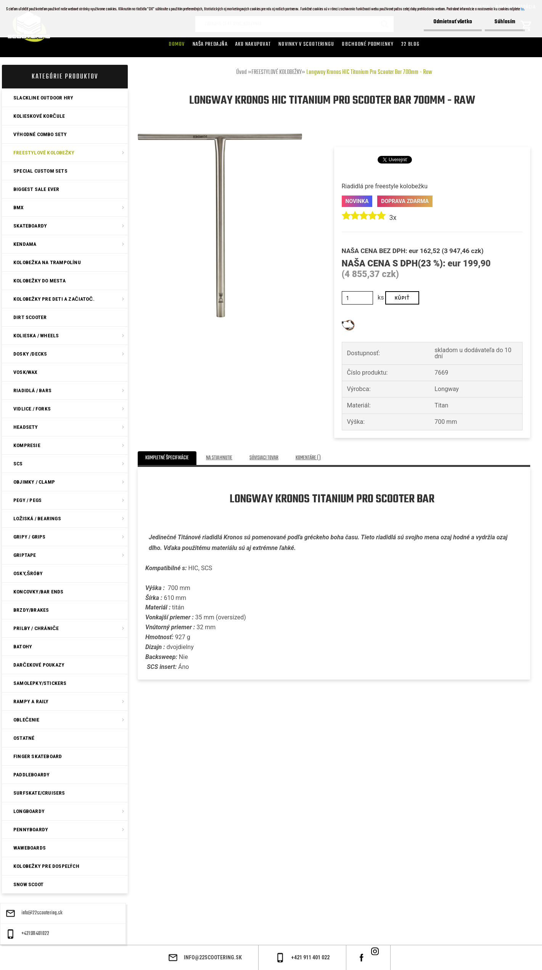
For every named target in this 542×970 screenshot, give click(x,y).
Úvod (241, 72)
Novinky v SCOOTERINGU (306, 44)
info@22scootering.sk (42, 913)
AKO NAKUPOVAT (253, 44)
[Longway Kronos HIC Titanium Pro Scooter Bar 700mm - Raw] (220, 136)
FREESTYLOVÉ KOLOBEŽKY (276, 72)
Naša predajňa (210, 44)
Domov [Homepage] (177, 44)
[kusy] (357, 298)
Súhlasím (504, 22)
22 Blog (410, 44)
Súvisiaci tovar (263, 458)
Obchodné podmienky (368, 44)
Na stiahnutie (219, 458)
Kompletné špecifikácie (167, 458)
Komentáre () (308, 458)
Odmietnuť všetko (452, 22)
